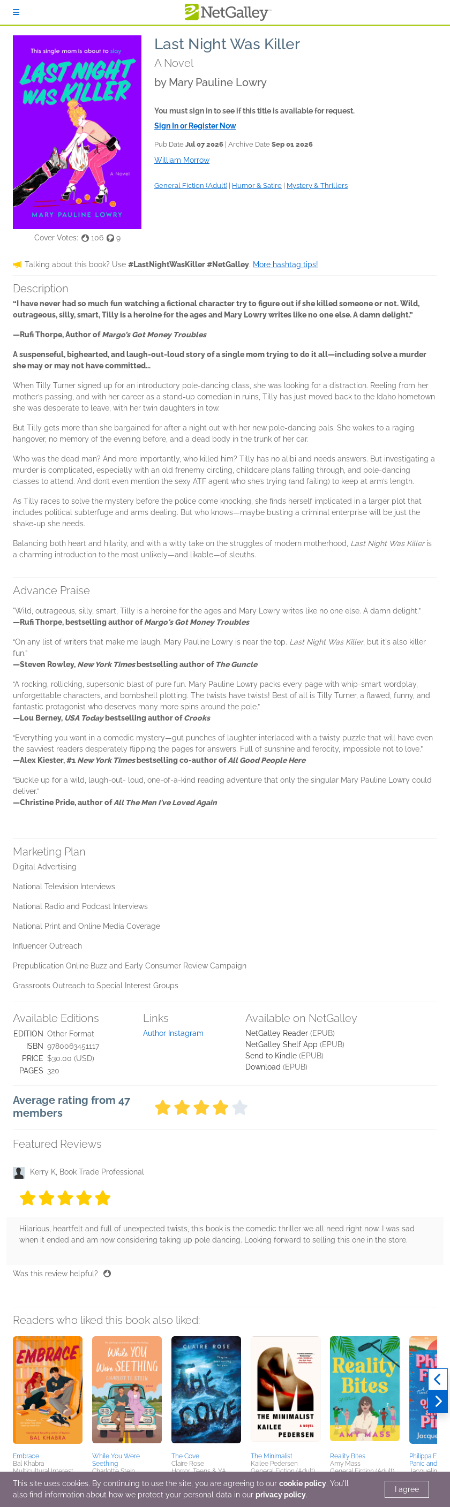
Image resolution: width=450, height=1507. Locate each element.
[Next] (438, 1401)
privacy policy (281, 1494)
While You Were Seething (116, 1459)
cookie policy (302, 1483)
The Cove (185, 1456)
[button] (47, 1392)
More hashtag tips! (285, 264)
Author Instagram (173, 1033)
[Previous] (438, 1379)
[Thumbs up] (107, 1273)
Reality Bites (347, 1456)
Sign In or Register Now (195, 126)
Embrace (26, 1456)
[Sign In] (16, 12)
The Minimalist (271, 1456)
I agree (407, 1489)
